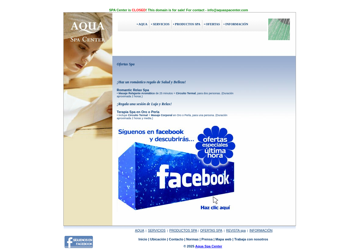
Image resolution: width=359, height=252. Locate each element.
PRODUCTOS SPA (183, 230)
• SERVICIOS (160, 24)
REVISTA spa (235, 230)
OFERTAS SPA (211, 230)
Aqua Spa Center (208, 246)
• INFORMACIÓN (235, 24)
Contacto (176, 239)
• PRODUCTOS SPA (186, 24)
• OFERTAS (212, 24)
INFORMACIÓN (261, 230)
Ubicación (158, 239)
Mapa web (224, 239)
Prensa (207, 239)
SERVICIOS (157, 230)
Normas (192, 239)
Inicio (143, 239)
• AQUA (142, 24)
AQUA (139, 230)
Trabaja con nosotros (251, 239)
